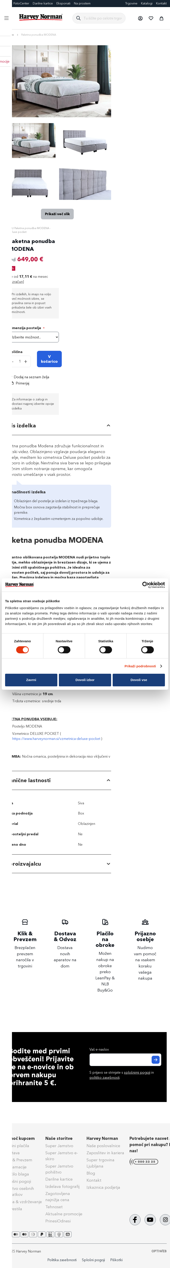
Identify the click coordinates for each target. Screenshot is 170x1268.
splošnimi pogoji (137, 1072)
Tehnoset (54, 1206)
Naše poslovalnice (103, 1145)
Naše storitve (59, 1138)
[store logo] (41, 17)
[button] (140, 18)
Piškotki (116, 1260)
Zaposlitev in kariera (105, 1152)
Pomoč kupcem (19, 1138)
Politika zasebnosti (62, 1260)
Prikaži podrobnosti (140, 666)
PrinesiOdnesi (58, 1221)
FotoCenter (21, 3)
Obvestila (13, 1208)
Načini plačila (16, 1145)
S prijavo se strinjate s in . (121, 1075)
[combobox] (102, 18)
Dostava (12, 1152)
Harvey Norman (102, 1138)
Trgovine (131, 3)
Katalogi (147, 3)
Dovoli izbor (85, 680)
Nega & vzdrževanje (23, 1201)
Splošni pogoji (17, 1181)
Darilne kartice (43, 3)
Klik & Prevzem (18, 1160)
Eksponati (63, 3)
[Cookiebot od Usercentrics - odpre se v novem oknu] (145, 584)
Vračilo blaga (16, 1174)
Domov (9, 34)
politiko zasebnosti (104, 1077)
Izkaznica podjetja (103, 1187)
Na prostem (82, 3)
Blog (91, 1173)
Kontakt (161, 3)
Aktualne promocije (63, 1214)
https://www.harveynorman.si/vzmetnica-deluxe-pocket (56, 739)
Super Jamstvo (59, 1145)
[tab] (57, 425)
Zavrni (31, 680)
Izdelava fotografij (62, 1186)
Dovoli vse (139, 680)
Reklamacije (15, 1167)
